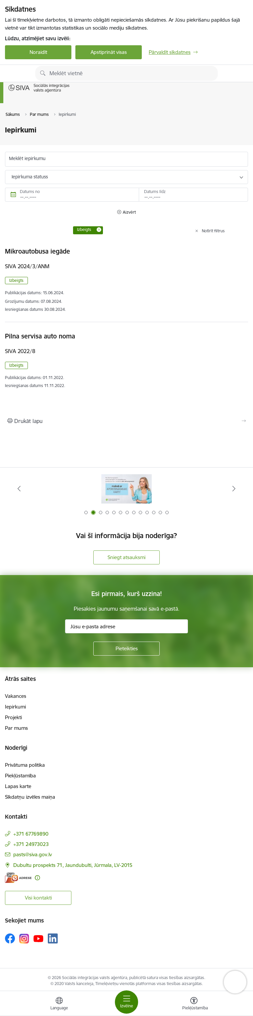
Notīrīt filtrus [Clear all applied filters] (213, 230)
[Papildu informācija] (37, 877)
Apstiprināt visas (109, 52)
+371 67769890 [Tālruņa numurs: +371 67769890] (30, 834)
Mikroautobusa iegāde (37, 251)
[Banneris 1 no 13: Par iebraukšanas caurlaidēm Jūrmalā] (126, 489)
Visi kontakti (38, 898)
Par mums (16, 728)
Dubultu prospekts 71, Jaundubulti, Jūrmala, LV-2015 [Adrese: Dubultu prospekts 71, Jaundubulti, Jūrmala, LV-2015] (72, 865)
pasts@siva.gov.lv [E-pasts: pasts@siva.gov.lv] (32, 854)
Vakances (15, 696)
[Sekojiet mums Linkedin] (53, 938)
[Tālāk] (234, 489)
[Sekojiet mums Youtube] (38, 938)
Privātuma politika (25, 765)
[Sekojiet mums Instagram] (24, 938)
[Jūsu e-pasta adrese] (126, 626)
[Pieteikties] (126, 649)
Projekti (13, 717)
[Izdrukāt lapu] (126, 421)
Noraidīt (38, 52)
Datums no (30, 191)
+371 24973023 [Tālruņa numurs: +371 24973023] (31, 844)
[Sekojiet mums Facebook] (10, 938)
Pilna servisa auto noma (40, 336)
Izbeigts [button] (16, 280)
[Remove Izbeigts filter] (99, 229)
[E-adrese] (18, 877)
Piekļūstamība (20, 775)
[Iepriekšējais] (19, 489)
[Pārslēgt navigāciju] (126, 1002)
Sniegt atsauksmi (126, 557)
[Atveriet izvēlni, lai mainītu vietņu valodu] (59, 1004)
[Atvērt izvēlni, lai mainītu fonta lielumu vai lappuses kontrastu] (194, 1004)
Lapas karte (18, 786)
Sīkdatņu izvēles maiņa (30, 797)
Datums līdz (155, 191)
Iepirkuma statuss (30, 177)
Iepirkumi (15, 707)
